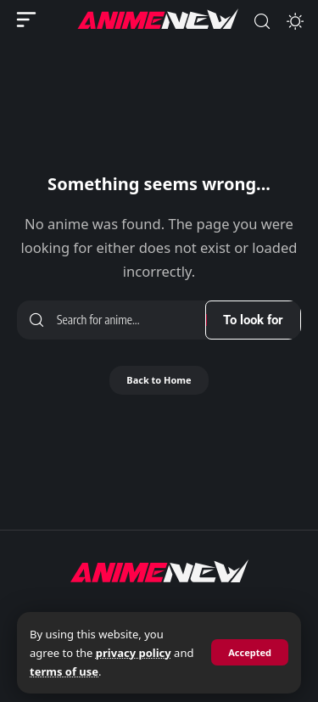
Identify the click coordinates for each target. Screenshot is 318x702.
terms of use (64, 671)
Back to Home (158, 379)
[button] (249, 652)
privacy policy (133, 652)
